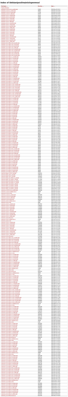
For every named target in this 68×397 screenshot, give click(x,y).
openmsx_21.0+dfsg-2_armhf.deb (9, 358)
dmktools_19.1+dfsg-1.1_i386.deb (9, 62)
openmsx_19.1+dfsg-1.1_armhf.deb (9, 259)
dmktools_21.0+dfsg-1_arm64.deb (9, 127)
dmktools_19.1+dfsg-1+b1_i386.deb (9, 47)
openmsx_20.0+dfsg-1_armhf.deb (9, 328)
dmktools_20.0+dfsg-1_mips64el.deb (10, 119)
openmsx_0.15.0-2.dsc (6, 193)
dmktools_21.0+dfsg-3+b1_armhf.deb (10, 151)
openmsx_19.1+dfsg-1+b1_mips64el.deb (11, 243)
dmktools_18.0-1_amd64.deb (8, 29)
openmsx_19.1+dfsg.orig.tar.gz (8, 271)
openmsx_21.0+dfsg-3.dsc (7, 381)
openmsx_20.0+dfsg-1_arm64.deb (9, 325)
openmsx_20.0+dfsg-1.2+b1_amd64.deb (10, 289)
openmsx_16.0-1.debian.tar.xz (8, 200)
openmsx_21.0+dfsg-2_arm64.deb (9, 357)
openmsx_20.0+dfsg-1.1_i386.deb (9, 282)
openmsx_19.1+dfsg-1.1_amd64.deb (10, 254)
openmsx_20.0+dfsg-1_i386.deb (8, 329)
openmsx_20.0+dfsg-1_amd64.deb (9, 323)
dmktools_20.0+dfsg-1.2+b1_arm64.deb (10, 85)
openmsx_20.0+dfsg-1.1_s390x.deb (9, 288)
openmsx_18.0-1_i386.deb (7, 228)
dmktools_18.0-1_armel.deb (7, 32)
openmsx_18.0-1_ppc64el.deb (8, 233)
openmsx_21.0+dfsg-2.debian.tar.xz (9, 352)
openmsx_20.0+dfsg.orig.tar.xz (8, 337)
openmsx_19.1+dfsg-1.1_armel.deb (9, 257)
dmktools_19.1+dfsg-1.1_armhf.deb (9, 61)
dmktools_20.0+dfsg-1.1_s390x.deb (9, 82)
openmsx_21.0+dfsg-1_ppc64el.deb (9, 348)
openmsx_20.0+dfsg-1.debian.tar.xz (9, 320)
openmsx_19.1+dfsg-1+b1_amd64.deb (10, 237)
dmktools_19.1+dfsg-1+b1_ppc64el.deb (10, 50)
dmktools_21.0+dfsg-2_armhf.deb (9, 139)
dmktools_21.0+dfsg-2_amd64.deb (9, 136)
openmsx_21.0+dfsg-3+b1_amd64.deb (10, 368)
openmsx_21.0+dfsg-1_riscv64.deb (9, 349)
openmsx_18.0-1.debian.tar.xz (8, 219)
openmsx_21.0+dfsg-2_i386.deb (8, 360)
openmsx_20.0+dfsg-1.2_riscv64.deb (10, 317)
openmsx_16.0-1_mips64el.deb (8, 211)
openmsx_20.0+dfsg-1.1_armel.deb (9, 279)
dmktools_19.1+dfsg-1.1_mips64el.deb (10, 64)
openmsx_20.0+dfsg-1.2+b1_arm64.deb (10, 291)
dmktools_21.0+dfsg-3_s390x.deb (9, 171)
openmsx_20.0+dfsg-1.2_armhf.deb (9, 311)
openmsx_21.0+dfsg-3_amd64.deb (9, 383)
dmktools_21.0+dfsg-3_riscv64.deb (9, 170)
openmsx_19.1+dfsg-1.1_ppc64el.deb (10, 263)
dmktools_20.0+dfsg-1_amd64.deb (9, 112)
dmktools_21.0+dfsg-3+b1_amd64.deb (10, 148)
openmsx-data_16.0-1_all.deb (8, 174)
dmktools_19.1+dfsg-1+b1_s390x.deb (10, 52)
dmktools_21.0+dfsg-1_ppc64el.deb (9, 131)
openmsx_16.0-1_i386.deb (7, 210)
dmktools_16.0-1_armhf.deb (7, 20)
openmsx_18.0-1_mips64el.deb (8, 230)
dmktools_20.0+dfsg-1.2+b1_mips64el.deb (11, 92)
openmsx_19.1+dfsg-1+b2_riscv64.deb (10, 249)
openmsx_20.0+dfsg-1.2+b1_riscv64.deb (11, 300)
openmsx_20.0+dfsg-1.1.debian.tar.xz (10, 272)
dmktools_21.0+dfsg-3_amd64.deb (9, 161)
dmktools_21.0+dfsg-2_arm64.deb (9, 138)
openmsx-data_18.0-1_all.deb (8, 176)
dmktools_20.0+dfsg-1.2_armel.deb (9, 101)
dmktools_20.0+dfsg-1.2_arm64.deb (9, 99)
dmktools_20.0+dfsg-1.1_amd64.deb (10, 70)
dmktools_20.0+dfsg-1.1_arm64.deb (9, 72)
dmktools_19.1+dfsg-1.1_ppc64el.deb (10, 66)
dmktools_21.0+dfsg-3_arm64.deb (9, 162)
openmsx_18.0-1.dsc (6, 220)
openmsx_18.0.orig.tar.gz (7, 236)
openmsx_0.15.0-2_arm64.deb (8, 194)
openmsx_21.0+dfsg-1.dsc (7, 340)
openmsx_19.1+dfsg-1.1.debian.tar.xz (10, 251)
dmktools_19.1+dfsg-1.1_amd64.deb (10, 56)
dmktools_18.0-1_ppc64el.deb (8, 40)
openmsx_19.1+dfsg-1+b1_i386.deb (9, 242)
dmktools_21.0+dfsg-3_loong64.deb (9, 167)
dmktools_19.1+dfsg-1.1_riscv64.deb (10, 67)
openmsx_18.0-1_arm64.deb (8, 223)
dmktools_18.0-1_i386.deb (7, 35)
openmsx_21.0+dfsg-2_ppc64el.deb (9, 363)
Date (52, 6)
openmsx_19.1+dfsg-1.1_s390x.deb (9, 266)
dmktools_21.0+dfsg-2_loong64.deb (9, 142)
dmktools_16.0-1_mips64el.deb (8, 23)
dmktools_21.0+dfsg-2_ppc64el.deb (9, 144)
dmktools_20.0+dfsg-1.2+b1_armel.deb (10, 87)
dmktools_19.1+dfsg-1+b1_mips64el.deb (10, 49)
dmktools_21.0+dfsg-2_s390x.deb (9, 147)
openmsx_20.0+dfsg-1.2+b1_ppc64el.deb (11, 299)
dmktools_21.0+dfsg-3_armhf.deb (9, 164)
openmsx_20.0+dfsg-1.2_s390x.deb (9, 318)
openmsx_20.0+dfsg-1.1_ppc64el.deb (10, 285)
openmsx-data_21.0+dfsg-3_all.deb (9, 188)
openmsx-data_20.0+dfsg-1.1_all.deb (10, 181)
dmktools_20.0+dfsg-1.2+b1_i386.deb (10, 90)
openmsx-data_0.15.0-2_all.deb (8, 173)
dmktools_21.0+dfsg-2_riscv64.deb (9, 145)
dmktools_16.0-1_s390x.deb (8, 27)
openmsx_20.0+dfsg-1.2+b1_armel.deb (10, 292)
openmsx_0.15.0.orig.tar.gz (7, 199)
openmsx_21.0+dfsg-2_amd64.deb (9, 355)
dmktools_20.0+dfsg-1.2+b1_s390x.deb (10, 96)
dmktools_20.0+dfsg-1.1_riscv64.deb (10, 81)
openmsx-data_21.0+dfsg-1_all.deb (9, 185)
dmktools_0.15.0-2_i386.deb (8, 13)
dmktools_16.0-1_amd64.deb (8, 15)
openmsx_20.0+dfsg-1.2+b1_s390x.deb (10, 302)
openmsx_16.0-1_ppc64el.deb (8, 214)
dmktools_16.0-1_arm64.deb (8, 17)
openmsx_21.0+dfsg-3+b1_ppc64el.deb (10, 375)
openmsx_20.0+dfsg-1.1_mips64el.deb (10, 283)
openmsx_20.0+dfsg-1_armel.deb (9, 326)
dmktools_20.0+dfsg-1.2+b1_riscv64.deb (10, 95)
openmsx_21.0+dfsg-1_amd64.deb (9, 341)
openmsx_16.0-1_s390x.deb (8, 216)
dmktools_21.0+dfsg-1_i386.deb (8, 130)
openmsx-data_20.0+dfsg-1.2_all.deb (10, 182)
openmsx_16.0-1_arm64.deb (8, 205)
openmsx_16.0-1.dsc (6, 202)
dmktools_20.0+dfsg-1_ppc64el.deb (9, 121)
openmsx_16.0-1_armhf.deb (8, 208)
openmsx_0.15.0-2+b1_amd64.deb (9, 190)
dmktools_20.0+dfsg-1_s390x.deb (9, 124)
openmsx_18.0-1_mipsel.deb (8, 231)
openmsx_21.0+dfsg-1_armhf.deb (9, 345)
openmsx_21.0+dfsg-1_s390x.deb (9, 351)
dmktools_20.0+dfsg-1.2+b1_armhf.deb (10, 89)
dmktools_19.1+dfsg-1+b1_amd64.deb (10, 43)
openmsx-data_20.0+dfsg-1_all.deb (9, 184)
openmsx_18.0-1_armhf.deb (8, 226)
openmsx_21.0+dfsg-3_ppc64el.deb (9, 391)
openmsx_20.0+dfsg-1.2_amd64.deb (10, 306)
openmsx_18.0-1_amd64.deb (8, 222)
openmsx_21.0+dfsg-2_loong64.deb (9, 361)
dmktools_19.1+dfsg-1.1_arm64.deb (9, 58)
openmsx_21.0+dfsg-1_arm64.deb (9, 343)
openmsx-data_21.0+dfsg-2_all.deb (9, 187)
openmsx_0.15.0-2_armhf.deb (8, 196)
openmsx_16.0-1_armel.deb (7, 207)
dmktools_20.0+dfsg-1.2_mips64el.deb (10, 105)
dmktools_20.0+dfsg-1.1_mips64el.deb (10, 78)
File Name (3, 6)
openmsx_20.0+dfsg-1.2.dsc (8, 305)
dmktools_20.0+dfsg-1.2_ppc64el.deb (10, 107)
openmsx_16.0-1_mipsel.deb (8, 213)
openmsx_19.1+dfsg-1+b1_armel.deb (10, 239)
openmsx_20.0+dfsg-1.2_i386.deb (9, 312)
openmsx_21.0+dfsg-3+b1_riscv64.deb (10, 377)
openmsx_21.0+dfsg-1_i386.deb (8, 346)
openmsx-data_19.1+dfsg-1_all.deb (9, 179)
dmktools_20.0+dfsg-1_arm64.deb (9, 113)
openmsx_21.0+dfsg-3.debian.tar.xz (9, 380)
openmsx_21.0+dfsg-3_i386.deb (8, 387)
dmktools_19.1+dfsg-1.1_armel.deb (9, 59)
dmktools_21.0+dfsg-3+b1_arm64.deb (10, 150)
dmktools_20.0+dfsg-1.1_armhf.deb (9, 75)
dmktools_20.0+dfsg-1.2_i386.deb (9, 104)
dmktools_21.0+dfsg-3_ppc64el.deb (9, 168)
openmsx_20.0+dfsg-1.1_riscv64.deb (10, 286)
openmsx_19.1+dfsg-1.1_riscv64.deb (10, 265)
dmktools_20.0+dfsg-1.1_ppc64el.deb (10, 79)
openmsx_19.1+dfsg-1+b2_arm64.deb (10, 248)
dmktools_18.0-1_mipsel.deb (8, 38)
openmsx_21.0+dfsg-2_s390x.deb (9, 366)
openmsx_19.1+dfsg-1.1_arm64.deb (9, 256)
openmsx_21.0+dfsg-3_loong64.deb (9, 389)
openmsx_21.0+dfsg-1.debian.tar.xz (9, 338)
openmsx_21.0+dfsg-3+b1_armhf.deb (10, 371)
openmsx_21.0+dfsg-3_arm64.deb (9, 384)
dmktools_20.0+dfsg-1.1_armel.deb (9, 73)
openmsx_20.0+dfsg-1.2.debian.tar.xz (10, 303)
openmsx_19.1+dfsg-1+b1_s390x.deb (10, 246)
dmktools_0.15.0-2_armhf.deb (8, 12)
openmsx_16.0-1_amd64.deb (8, 204)
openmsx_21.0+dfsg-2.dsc (7, 354)
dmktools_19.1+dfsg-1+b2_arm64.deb (10, 53)
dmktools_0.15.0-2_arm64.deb (8, 10)
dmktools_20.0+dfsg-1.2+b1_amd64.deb (10, 84)
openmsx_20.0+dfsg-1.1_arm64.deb (9, 277)
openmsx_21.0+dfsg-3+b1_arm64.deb (10, 369)
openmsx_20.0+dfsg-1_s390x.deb (9, 335)
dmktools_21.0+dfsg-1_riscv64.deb (9, 133)
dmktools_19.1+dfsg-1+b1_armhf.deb (10, 46)
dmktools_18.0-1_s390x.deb (8, 41)
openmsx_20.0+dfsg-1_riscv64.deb (9, 334)
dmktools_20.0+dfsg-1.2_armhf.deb (9, 102)
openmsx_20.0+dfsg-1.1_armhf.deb (9, 280)
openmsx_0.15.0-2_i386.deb (8, 197)
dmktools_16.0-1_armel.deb (7, 18)
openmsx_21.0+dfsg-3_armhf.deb (9, 386)
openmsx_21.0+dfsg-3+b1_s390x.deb (10, 378)
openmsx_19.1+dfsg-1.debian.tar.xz (9, 268)
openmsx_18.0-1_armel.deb (7, 225)
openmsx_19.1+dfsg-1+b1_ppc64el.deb (10, 245)
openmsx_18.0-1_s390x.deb (8, 234)
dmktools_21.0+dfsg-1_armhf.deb (9, 128)
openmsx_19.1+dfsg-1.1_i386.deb (9, 260)
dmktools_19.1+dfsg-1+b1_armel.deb (10, 44)
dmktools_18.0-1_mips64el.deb (8, 36)
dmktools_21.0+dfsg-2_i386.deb (8, 141)
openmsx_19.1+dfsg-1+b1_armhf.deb (10, 240)
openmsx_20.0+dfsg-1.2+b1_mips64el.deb (11, 297)
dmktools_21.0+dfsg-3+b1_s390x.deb (10, 159)
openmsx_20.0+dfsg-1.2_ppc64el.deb (10, 315)
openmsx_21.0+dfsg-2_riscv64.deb (9, 364)
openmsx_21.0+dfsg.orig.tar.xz (8, 395)
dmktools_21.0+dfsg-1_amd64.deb (9, 125)
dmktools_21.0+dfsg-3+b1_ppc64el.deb (10, 156)
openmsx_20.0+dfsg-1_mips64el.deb (10, 331)
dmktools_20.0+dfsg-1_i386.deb (8, 118)
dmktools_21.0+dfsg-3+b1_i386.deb (9, 153)
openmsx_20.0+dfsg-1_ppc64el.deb (9, 332)
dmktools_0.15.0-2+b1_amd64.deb (9, 9)
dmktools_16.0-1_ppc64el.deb (8, 26)
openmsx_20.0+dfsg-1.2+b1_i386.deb (10, 295)
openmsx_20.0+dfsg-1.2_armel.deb (9, 309)
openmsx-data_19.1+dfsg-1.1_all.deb (10, 177)
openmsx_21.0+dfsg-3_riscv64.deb (9, 392)
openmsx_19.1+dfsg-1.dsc (7, 269)
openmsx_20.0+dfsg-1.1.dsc (8, 274)
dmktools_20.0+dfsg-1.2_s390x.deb (9, 110)
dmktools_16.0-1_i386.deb (7, 21)
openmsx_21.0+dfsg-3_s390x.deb (9, 394)
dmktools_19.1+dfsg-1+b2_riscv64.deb (10, 55)
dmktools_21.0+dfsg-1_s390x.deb (9, 135)
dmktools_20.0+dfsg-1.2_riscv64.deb (10, 108)
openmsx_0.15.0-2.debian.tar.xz (8, 191)
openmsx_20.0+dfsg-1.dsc (7, 322)
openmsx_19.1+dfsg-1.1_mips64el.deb (10, 262)
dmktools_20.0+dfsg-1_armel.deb (9, 115)
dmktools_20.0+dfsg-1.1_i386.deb (9, 76)
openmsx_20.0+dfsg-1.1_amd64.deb (10, 275)
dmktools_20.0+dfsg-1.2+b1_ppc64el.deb (11, 93)
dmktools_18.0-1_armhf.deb (7, 33)
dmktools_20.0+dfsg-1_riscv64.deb (9, 122)
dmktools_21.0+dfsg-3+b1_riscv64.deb (10, 158)
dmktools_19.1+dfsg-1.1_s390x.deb (9, 69)
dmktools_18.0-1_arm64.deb (8, 30)
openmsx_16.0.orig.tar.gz (7, 217)
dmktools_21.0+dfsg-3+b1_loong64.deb (10, 154)
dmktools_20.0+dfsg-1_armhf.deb (9, 116)
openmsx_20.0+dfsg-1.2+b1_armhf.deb (10, 294)
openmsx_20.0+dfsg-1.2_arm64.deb (9, 308)
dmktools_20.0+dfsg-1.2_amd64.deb (10, 98)
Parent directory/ (5, 7)
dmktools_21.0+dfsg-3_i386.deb (8, 165)
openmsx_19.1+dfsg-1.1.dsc (8, 253)
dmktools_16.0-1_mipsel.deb (8, 24)
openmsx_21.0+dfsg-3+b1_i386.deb (9, 372)
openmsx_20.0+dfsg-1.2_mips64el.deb (10, 314)
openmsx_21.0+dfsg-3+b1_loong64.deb (10, 374)
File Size (40, 6)
